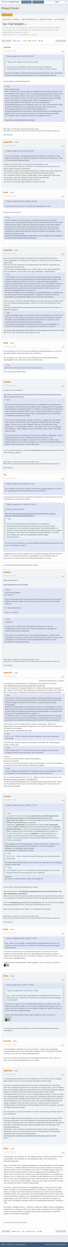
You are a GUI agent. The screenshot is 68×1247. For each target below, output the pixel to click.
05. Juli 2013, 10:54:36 (9, 145)
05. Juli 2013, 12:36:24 (9, 385)
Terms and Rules (53, 1244)
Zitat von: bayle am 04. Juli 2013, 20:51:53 (20, 151)
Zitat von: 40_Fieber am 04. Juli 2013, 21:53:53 (23, 62)
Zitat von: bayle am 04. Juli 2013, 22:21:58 (20, 56)
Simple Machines (21, 1244)
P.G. (5, 475)
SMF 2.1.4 (4, 1244)
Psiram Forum (10, 8)
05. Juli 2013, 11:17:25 (9, 346)
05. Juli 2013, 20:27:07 (9, 979)
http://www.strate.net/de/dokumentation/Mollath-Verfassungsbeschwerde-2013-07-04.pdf (34, 330)
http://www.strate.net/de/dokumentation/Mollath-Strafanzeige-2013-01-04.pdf (30, 1136)
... (22, 41)
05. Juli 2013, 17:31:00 (9, 800)
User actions (61, 41)
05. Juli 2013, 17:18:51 (9, 676)
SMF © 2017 (11, 1244)
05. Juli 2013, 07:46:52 (9, 51)
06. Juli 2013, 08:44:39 (9, 1074)
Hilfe (46, 1244)
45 (39, 41)
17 (26, 41)
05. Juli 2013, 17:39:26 (9, 933)
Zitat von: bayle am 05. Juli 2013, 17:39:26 (20, 985)
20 (35, 41)
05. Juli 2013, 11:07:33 (9, 196)
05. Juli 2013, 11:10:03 (9, 253)
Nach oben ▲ (63, 1244)
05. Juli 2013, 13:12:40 (9, 478)
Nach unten (6, 41)
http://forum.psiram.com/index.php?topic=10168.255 (26, 686)
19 (33, 41)
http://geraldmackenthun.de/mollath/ (16, 585)
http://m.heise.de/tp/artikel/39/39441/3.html (20, 120)
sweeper (7, 47)
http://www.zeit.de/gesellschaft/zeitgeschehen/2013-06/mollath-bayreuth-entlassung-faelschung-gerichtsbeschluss (30, 515)
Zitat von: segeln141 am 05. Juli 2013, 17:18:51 (22, 805)
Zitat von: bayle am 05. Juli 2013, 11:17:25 (20, 484)
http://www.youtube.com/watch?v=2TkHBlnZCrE (20, 779)
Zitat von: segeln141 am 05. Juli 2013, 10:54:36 (22, 201)
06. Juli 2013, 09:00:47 (9, 1152)
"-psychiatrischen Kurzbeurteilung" (25, 902)
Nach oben (6, 1231)
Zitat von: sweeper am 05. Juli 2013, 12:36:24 (21, 504)
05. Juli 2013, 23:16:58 (9, 1044)
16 (24, 41)
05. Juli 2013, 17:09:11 (9, 575)
